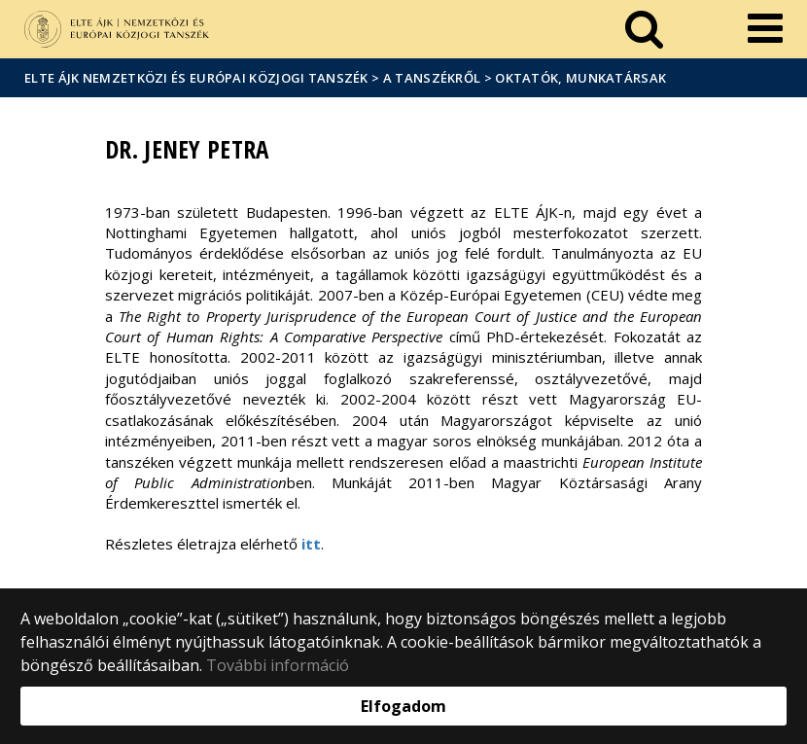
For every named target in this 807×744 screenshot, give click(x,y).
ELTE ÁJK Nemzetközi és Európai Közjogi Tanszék (196, 78)
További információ (277, 665)
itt (311, 543)
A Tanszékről (432, 78)
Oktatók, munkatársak (580, 78)
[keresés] (644, 29)
